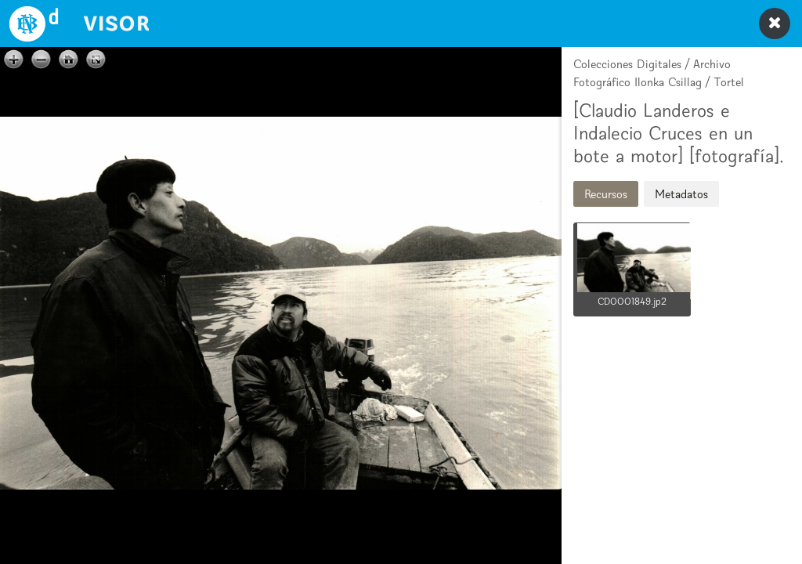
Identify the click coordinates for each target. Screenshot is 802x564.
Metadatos (681, 193)
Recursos (605, 193)
